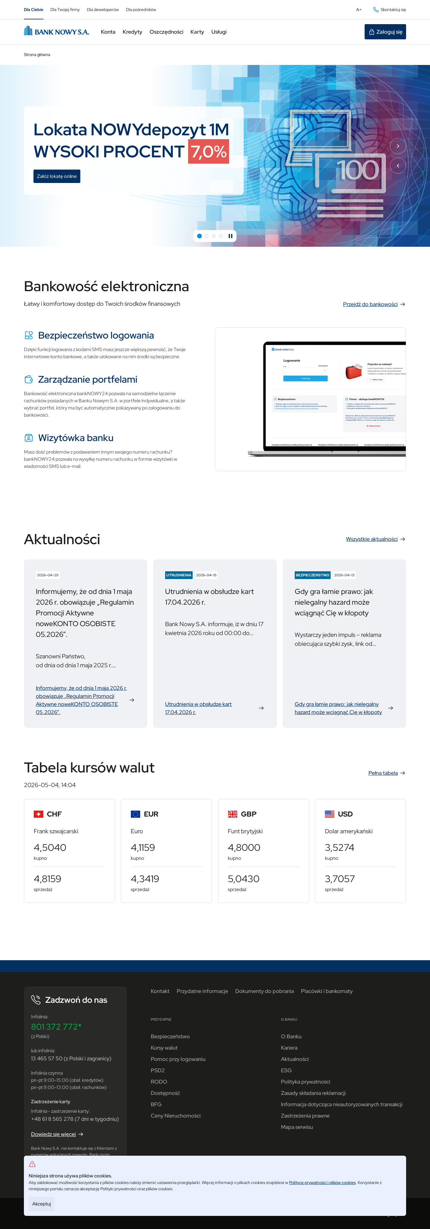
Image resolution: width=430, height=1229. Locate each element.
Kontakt (160, 991)
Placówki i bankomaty (327, 991)
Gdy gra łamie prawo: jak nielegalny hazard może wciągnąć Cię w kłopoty (344, 708)
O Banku (291, 1036)
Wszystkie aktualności (376, 539)
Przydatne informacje (202, 991)
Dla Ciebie (33, 9)
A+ (360, 11)
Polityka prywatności (305, 1081)
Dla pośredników (141, 9)
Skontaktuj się (389, 9)
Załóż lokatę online (58, 177)
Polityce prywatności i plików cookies (322, 1182)
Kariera (289, 1047)
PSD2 (158, 1070)
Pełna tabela (387, 773)
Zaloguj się (385, 31)
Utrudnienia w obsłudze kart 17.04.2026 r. (215, 708)
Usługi (219, 31)
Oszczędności (166, 31)
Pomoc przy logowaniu (178, 1059)
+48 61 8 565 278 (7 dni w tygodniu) (75, 1118)
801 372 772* (56, 1026)
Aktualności (295, 1059)
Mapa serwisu (297, 1127)
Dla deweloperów (103, 9)
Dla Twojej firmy (65, 9)
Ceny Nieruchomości (176, 1115)
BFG (156, 1104)
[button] (199, 236)
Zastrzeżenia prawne (305, 1115)
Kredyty (132, 31)
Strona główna (37, 54)
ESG (286, 1070)
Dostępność (165, 1093)
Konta (108, 31)
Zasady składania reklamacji (313, 1093)
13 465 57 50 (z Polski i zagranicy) (71, 1058)
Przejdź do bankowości (374, 304)
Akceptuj (41, 1204)
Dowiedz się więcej (57, 1134)
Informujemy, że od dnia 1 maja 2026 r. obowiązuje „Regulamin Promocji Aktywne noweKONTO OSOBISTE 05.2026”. (85, 700)
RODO (159, 1081)
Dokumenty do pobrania (264, 991)
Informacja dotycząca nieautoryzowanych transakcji (342, 1104)
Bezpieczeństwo (170, 1036)
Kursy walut (164, 1047)
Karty (197, 31)
